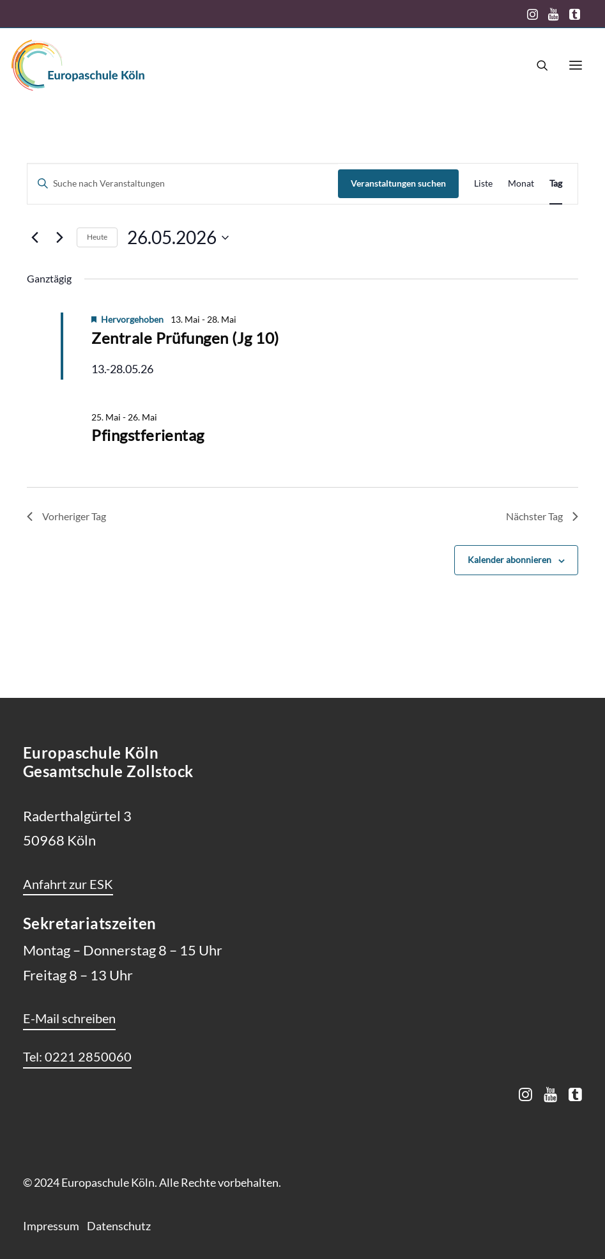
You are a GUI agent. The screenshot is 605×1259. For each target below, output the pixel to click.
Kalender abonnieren (509, 559)
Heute (97, 237)
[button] (532, 14)
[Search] (536, 65)
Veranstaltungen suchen (398, 183)
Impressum (51, 1226)
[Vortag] (34, 237)
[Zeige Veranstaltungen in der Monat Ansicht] (521, 184)
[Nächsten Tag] (59, 237)
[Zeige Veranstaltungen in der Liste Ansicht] (483, 184)
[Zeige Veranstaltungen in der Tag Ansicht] (555, 184)
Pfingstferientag (147, 435)
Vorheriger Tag (66, 516)
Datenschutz (119, 1226)
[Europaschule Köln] (77, 65)
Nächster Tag (542, 516)
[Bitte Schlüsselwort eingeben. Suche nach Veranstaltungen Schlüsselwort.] (182, 184)
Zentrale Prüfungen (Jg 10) (185, 337)
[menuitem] (532, 14)
